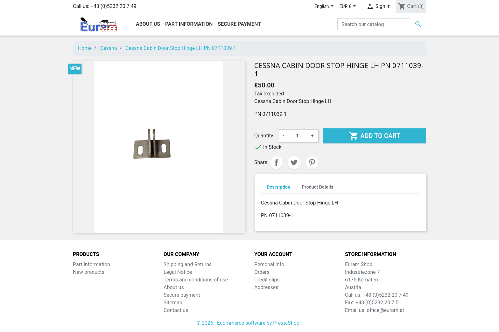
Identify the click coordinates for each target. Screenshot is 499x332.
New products (88, 272)
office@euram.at (385, 310)
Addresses (266, 287)
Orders (261, 272)
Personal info (269, 264)
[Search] (373, 24)
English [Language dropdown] (322, 6)
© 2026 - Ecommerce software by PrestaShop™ (249, 323)
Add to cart (374, 136)
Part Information (91, 264)
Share (276, 162)
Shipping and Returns (188, 264)
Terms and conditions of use (196, 280)
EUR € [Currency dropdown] (345, 6)
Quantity (263, 136)
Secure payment (182, 295)
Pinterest (312, 162)
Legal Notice (178, 272)
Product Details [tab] (317, 187)
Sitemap (173, 303)
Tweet (294, 162)
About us (174, 287)
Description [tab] (278, 187)
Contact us (176, 310)
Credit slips (267, 280)
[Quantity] (297, 136)
